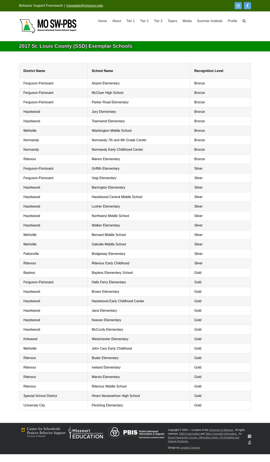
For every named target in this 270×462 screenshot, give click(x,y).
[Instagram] (238, 5)
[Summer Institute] (210, 21)
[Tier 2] (144, 21)
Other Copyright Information (221, 433)
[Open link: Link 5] (48, 26)
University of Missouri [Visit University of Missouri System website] (221, 430)
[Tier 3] (158, 21)
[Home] (102, 21)
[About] (116, 21)
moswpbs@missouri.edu (84, 5)
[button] (244, 21)
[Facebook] (247, 5)
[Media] (187, 21)
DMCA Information (189, 433)
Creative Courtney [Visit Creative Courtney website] (190, 447)
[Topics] (172, 21)
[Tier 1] (130, 21)
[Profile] (232, 21)
